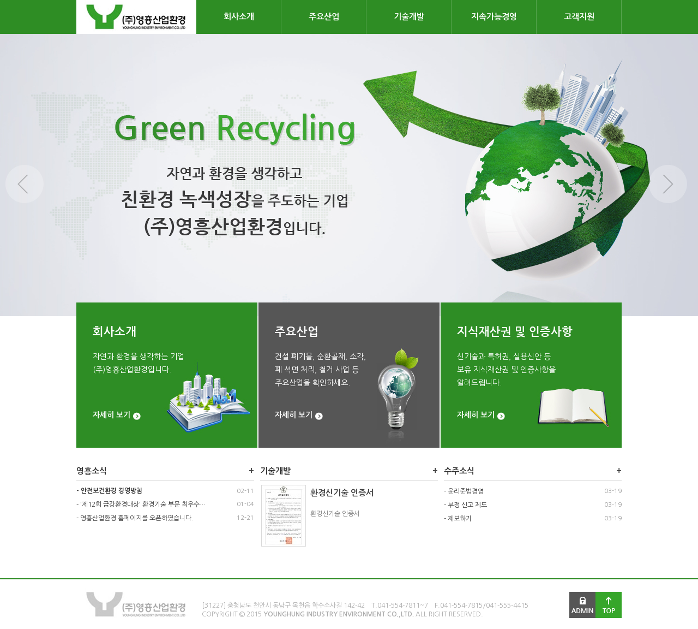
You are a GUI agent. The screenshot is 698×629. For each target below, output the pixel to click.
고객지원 (579, 17)
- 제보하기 (458, 518)
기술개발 (409, 17)
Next (671, 187)
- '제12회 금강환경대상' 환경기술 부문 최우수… (141, 504)
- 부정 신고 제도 (465, 505)
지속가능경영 (494, 17)
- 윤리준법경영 (464, 491)
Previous (27, 187)
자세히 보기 (111, 415)
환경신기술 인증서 (342, 493)
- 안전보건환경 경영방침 (109, 491)
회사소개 (239, 17)
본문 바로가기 (0, 0)
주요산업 (324, 17)
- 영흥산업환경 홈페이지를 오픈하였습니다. (135, 518)
